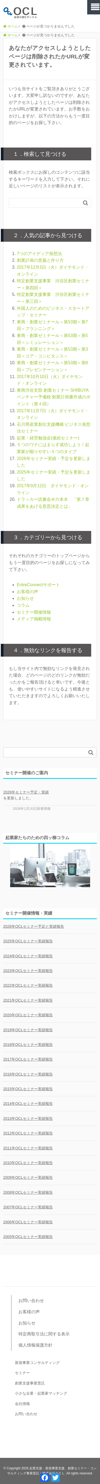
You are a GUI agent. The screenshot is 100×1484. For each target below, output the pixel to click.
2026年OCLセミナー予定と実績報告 (33, 926)
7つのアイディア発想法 (39, 253)
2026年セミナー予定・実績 (26, 792)
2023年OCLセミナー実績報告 (28, 971)
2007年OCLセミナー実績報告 (28, 1207)
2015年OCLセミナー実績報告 (28, 1089)
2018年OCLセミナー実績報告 (28, 1044)
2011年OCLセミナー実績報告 (28, 1148)
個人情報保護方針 (35, 1345)
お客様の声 (27, 591)
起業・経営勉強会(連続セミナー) (48, 438)
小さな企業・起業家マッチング (41, 1393)
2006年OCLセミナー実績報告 (28, 1222)
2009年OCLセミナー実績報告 (28, 1177)
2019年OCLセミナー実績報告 (28, 1030)
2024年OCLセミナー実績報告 (28, 956)
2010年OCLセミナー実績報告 (28, 1163)
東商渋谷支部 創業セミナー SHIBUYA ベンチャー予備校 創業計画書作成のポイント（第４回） (53, 397)
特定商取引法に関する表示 (44, 1334)
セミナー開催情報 (34, 612)
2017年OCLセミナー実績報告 (28, 1059)
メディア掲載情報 (34, 619)
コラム (23, 605)
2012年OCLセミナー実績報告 (28, 1133)
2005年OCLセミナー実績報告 (28, 1237)
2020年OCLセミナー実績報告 (28, 1015)
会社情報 (22, 1404)
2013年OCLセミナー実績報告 (28, 1118)
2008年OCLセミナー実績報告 (28, 1192)
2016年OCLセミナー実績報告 (28, 1074)
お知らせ (25, 598)
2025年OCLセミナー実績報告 (28, 941)
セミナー (22, 1373)
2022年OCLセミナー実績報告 (28, 985)
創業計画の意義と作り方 (40, 260)
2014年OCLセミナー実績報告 (28, 1103)
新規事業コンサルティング (37, 1362)
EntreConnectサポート (38, 584)
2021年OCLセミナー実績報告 (28, 1000)
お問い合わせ (31, 1300)
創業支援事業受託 (30, 1383)
